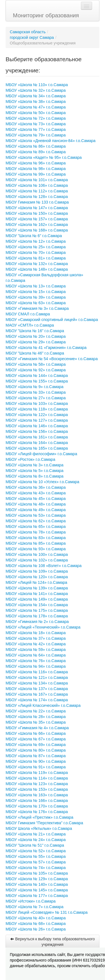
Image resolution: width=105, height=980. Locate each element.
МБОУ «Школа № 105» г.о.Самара (37, 873)
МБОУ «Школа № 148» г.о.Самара (37, 269)
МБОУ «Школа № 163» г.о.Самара (37, 795)
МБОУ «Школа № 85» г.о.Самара (36, 543)
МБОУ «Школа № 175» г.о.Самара (37, 610)
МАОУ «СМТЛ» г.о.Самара (30, 325)
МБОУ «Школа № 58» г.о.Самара (36, 364)
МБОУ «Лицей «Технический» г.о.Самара (43, 627)
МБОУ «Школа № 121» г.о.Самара (37, 677)
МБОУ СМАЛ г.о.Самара (28, 314)
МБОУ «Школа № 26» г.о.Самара (36, 929)
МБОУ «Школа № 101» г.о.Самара (37, 180)
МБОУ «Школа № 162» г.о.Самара (37, 224)
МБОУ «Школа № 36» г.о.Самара (36, 487)
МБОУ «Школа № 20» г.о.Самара (36, 336)
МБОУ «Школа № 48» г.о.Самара (36, 504)
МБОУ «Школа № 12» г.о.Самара (36, 241)
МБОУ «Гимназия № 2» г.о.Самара (37, 621)
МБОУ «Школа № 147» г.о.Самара (37, 208)
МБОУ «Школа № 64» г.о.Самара (36, 655)
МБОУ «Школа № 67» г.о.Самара (36, 739)
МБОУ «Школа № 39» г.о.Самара (36, 297)
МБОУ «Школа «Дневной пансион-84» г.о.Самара (50, 140)
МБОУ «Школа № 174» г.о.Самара (37, 700)
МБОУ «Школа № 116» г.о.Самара (37, 672)
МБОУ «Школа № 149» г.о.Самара (37, 599)
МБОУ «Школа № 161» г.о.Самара (37, 437)
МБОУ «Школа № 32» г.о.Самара (36, 90)
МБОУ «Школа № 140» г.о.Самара (37, 884)
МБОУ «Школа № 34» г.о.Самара (36, 96)
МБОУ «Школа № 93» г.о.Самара (36, 549)
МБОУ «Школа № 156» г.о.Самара (37, 431)
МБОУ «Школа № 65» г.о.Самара (36, 526)
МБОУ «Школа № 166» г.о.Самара (37, 800)
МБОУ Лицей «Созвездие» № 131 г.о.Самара (47, 912)
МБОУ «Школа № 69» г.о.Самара (36, 744)
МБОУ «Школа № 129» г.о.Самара (37, 879)
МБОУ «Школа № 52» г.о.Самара (36, 851)
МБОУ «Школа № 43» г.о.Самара (36, 493)
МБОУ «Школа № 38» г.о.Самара (36, 101)
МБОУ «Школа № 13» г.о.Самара (36, 286)
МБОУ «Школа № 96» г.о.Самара (36, 163)
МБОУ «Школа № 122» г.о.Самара (37, 414)
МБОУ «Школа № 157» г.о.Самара (37, 219)
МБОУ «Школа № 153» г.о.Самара (37, 789)
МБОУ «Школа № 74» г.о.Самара (36, 867)
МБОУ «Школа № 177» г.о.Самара (37, 895)
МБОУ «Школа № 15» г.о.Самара (36, 291)
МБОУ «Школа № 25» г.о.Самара (36, 247)
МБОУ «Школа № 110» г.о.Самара (37, 84)
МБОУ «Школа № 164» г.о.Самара (37, 442)
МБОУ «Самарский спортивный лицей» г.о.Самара (52, 319)
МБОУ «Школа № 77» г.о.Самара (36, 129)
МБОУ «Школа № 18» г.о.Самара (36, 632)
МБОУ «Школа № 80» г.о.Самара (36, 750)
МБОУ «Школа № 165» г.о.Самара (37, 448)
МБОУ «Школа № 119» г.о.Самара (37, 772)
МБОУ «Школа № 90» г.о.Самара (36, 761)
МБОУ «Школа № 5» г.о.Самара (35, 470)
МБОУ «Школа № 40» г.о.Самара (36, 918)
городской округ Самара (32, 37)
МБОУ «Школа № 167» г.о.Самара (37, 694)
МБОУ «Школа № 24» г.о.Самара (36, 839)
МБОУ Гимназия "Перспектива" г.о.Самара (44, 823)
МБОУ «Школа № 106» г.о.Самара (37, 185)
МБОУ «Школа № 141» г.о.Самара (37, 593)
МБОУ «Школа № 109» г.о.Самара (37, 571)
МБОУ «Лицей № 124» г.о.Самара (36, 582)
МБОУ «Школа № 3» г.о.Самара (35, 465)
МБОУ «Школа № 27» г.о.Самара (36, 398)
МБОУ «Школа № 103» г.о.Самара (37, 403)
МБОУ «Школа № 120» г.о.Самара (37, 577)
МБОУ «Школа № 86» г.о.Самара (36, 146)
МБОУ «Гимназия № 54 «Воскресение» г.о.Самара (52, 358)
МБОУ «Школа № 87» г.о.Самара (36, 756)
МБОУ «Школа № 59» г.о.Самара (36, 649)
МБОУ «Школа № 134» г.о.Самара (37, 683)
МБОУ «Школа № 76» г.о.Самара (36, 660)
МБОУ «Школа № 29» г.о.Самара (36, 342)
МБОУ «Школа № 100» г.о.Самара (37, 554)
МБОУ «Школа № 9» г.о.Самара (35, 386)
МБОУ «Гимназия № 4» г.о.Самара (37, 728)
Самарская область (28, 32)
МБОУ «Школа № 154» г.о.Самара (37, 605)
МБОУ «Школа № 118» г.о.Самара (37, 409)
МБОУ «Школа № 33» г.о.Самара (36, 392)
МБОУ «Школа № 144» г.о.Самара (37, 375)
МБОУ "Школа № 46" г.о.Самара (35, 353)
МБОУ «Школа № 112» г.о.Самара (37, 191)
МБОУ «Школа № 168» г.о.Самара (37, 230)
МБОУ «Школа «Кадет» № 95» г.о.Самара (44, 157)
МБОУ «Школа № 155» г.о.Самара (37, 381)
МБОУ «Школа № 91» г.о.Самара (36, 767)
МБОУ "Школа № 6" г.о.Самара (34, 235)
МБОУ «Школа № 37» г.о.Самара (36, 638)
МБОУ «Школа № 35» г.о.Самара (36, 722)
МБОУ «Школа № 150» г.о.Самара (37, 213)
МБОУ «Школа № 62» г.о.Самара (36, 521)
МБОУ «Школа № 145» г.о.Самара (37, 890)
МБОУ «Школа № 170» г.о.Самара (37, 806)
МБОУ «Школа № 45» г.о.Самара (36, 498)
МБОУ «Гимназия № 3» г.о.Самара (37, 308)
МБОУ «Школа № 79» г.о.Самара (36, 135)
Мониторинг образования (46, 15)
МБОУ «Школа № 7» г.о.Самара (35, 907)
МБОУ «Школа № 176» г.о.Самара (37, 811)
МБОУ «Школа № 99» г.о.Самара (36, 174)
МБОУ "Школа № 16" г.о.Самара (35, 331)
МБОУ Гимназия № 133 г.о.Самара (37, 202)
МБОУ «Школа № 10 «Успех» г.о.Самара (42, 482)
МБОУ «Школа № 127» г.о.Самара (37, 420)
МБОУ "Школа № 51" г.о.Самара (35, 845)
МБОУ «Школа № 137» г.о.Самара (37, 688)
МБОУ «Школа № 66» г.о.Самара (36, 733)
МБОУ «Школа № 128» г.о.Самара (37, 196)
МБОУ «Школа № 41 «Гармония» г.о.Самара (46, 347)
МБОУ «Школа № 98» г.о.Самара (36, 168)
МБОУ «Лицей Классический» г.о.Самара (43, 705)
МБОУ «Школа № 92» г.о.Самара (36, 370)
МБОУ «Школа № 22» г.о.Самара (36, 711)
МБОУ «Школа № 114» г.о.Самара (37, 778)
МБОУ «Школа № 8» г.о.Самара (35, 476)
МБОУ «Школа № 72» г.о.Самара (36, 118)
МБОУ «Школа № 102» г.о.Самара (37, 560)
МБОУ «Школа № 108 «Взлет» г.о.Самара (43, 565)
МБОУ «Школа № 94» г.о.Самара (36, 666)
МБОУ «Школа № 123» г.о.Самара (37, 783)
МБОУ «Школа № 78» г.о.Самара (36, 532)
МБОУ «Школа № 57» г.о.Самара (36, 862)
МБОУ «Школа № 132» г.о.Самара (37, 263)
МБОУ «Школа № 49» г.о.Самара (36, 509)
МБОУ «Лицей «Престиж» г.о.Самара (39, 817)
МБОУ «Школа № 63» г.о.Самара (36, 303)
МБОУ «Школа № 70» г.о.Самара (36, 252)
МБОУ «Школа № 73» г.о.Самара (36, 124)
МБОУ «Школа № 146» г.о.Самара (37, 426)
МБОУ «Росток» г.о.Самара (30, 459)
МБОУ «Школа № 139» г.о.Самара (37, 588)
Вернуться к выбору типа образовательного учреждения (52, 942)
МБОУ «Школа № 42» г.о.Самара (36, 644)
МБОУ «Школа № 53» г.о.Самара (36, 515)
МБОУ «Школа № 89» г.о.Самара (36, 152)
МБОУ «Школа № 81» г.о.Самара (36, 258)
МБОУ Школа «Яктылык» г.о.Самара (39, 828)
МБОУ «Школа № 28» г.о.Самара (36, 716)
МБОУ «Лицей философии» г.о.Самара (41, 454)
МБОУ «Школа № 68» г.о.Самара (36, 923)
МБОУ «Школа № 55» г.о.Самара (36, 856)
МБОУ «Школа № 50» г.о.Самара (36, 112)
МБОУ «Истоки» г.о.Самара (31, 901)
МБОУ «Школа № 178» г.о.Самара (37, 616)
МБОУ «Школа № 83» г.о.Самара (36, 537)
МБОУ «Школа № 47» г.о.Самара (36, 107)
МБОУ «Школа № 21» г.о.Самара (36, 834)
